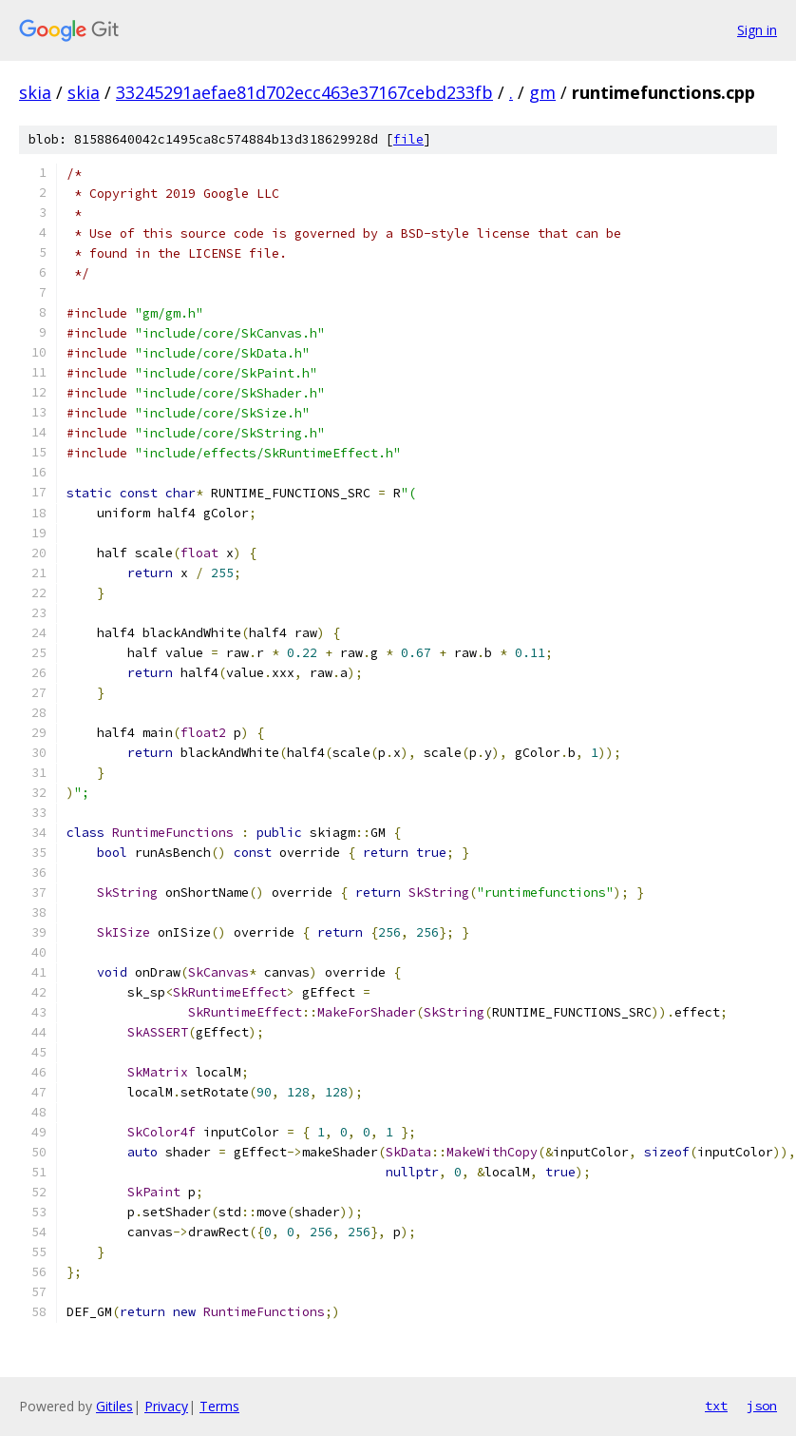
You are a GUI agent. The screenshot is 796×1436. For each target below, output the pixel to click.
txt (716, 1405)
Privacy (166, 1406)
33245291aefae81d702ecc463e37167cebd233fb (304, 92)
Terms (219, 1406)
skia (35, 92)
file (408, 139)
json (762, 1405)
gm (542, 92)
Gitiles (114, 1406)
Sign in (757, 30)
